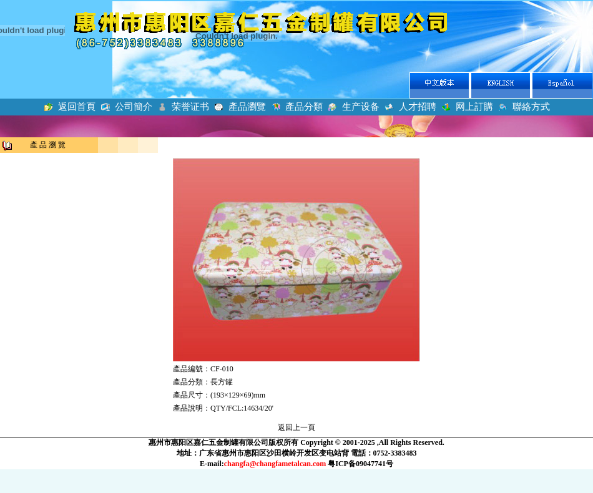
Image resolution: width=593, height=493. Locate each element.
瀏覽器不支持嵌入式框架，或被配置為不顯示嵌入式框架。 (296, 68)
